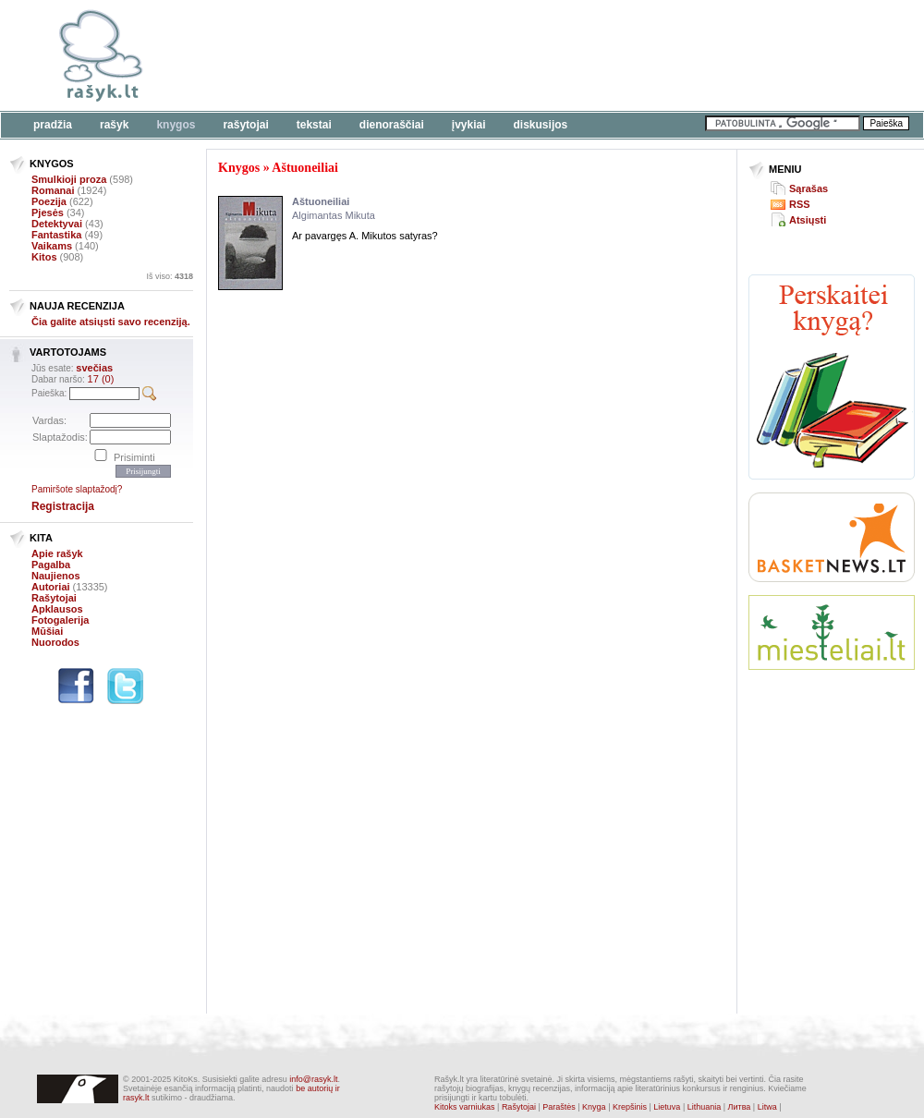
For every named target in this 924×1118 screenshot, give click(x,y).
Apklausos (57, 608)
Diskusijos (541, 124)
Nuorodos (55, 642)
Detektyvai (56, 223)
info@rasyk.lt (313, 1079)
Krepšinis (630, 1107)
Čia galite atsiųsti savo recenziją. (110, 321)
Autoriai (50, 586)
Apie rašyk (57, 553)
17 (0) (101, 378)
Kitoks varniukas (464, 1107)
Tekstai (314, 124)
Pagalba (50, 564)
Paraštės (559, 1107)
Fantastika (56, 234)
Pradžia (52, 124)
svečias (94, 367)
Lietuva (666, 1107)
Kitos (44, 256)
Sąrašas (808, 188)
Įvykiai (469, 124)
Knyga (594, 1107)
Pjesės (47, 212)
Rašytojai (245, 124)
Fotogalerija (60, 620)
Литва (739, 1107)
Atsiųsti (807, 219)
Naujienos (55, 575)
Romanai (52, 190)
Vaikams (51, 245)
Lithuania (704, 1107)
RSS (799, 204)
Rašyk (114, 124)
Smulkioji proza (68, 179)
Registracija (62, 506)
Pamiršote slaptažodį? (76, 489)
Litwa (767, 1107)
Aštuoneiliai (305, 168)
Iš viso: (169, 276)
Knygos (175, 124)
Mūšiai (47, 631)
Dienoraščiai (391, 124)
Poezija (49, 201)
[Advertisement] (831, 752)
